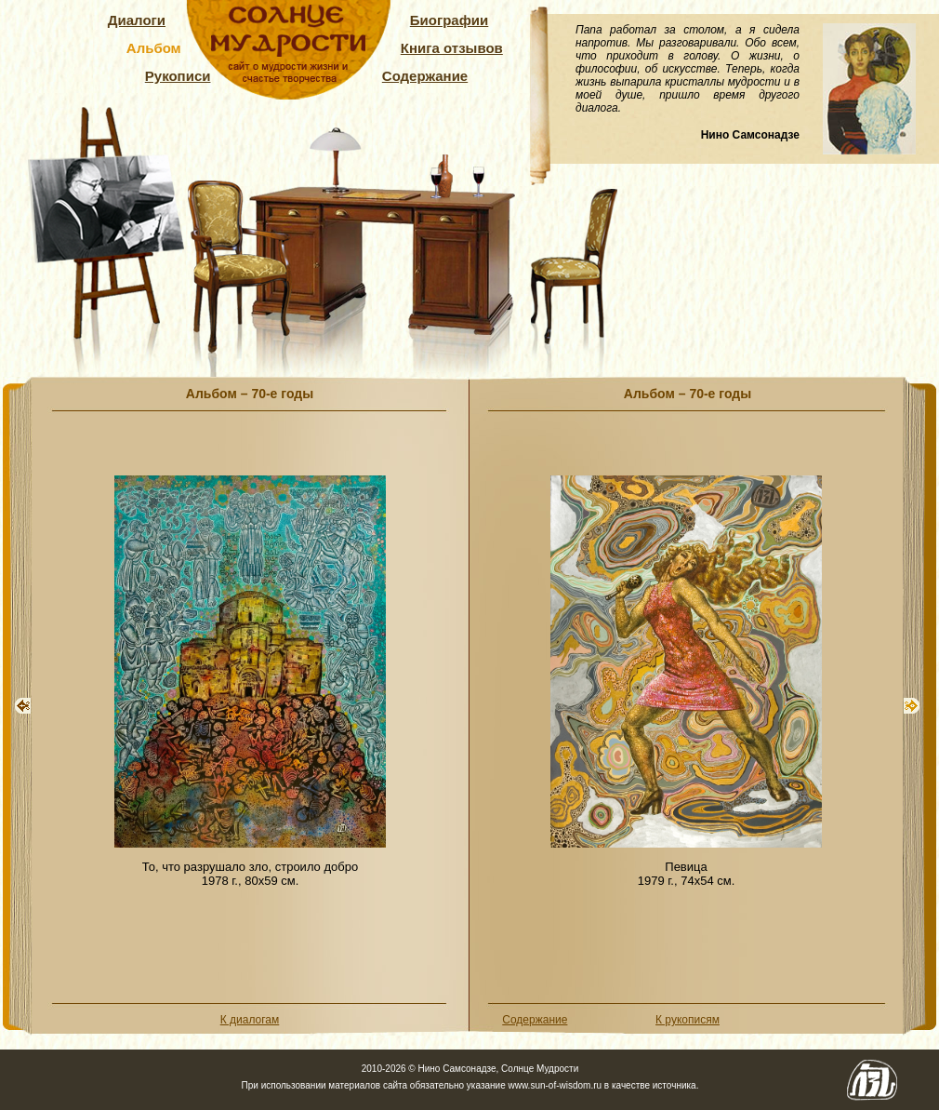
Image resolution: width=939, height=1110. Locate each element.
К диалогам (250, 1019)
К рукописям (687, 1019)
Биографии (449, 20)
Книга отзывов (452, 48)
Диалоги (136, 20)
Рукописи (178, 76)
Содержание (425, 76)
